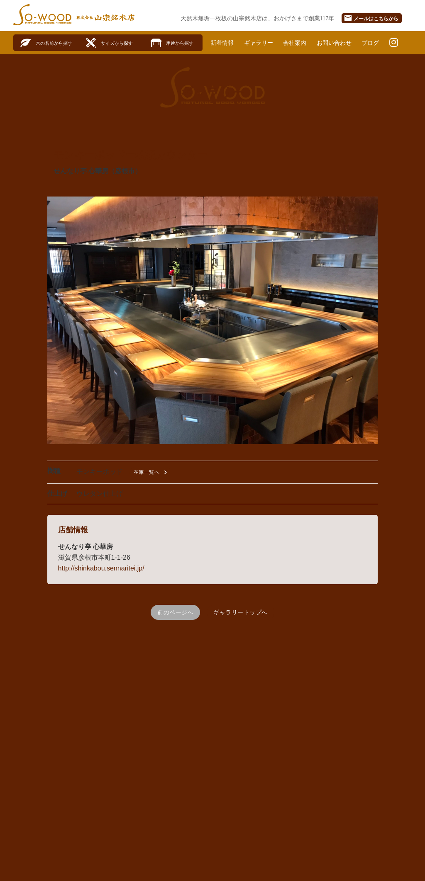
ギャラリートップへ (240, 612)
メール (371, 18)
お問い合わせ (334, 42)
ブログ (370, 42)
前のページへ (175, 612)
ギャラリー (258, 42)
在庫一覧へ (152, 472)
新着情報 (222, 42)
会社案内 (294, 42)
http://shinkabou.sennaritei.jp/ (101, 568)
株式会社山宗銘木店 (105, 17)
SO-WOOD (42, 14)
